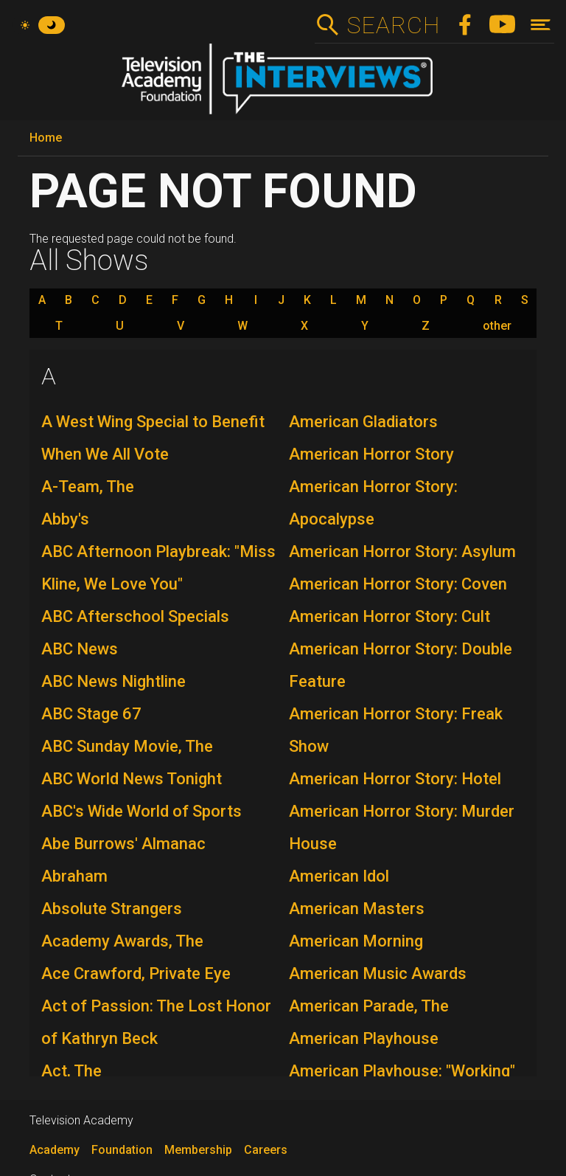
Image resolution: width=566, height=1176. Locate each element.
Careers (265, 1150)
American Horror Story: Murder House (401, 827)
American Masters (356, 908)
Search (393, 25)
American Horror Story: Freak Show (396, 730)
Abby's (65, 519)
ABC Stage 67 (91, 714)
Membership (198, 1150)
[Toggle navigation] (540, 24)
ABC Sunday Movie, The (127, 746)
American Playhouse (364, 1038)
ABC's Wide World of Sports (141, 811)
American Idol (339, 876)
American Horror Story (371, 454)
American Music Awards (378, 973)
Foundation (122, 1150)
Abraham (74, 876)
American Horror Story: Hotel (395, 778)
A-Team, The (87, 486)
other (497, 326)
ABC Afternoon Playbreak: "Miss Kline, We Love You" (158, 567)
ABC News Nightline (113, 681)
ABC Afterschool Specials (135, 616)
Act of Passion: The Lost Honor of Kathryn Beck (156, 1022)
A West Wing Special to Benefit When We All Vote (153, 437)
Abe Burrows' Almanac (123, 843)
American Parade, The (369, 1006)
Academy (54, 1150)
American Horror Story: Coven (398, 584)
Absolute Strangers (111, 908)
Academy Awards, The (122, 941)
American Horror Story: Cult (389, 616)
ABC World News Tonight (131, 778)
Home (45, 138)
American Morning (356, 941)
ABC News (79, 649)
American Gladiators (363, 421)
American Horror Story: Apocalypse (373, 502)
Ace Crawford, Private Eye (136, 973)
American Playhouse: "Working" (402, 1071)
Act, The (71, 1071)
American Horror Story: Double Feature (400, 665)
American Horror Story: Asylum (402, 551)
